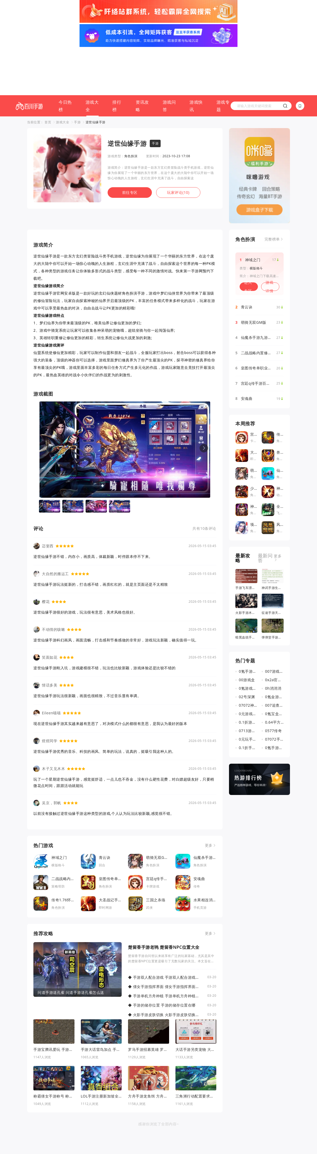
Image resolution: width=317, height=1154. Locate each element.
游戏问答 (169, 57)
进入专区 (248, 238)
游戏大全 (92, 57)
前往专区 (130, 144)
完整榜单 (272, 191)
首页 (48, 74)
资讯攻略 (142, 57)
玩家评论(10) (178, 144)
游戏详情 (269, 238)
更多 (209, 797)
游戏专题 (223, 57)
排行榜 (116, 57)
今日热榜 (65, 57)
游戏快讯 (196, 57)
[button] (204, 400)
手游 (77, 74)
